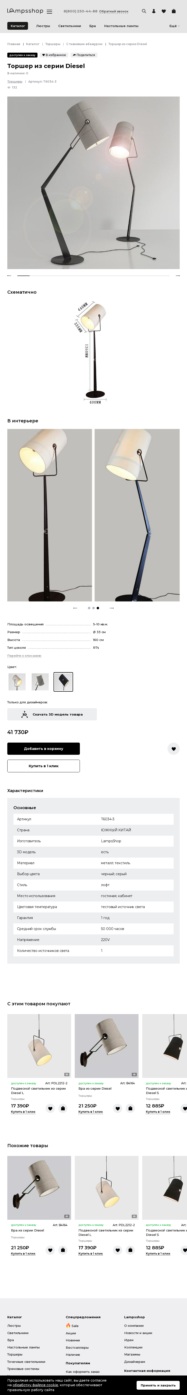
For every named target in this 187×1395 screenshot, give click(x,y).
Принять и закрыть (158, 1385)
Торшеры (52, 44)
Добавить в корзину (52, 660)
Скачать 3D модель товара (52, 625)
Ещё (174, 26)
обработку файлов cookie (35, 1385)
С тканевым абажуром (84, 44)
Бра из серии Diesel (95, 1000)
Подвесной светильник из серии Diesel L (38, 1002)
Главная (13, 44)
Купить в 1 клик (52, 677)
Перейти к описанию (24, 567)
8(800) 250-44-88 (82, 11)
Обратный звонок (121, 11)
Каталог (18, 26)
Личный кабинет (79, 1320)
